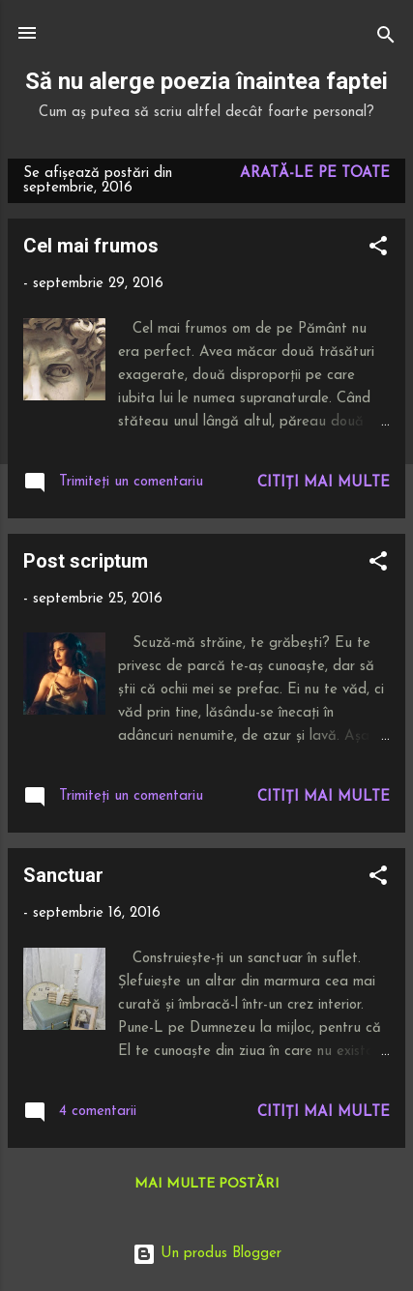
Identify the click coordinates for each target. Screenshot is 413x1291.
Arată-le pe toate (315, 173)
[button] (378, 250)
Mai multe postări (207, 1184)
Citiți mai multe (323, 483)
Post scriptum (85, 560)
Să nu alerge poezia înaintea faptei (206, 81)
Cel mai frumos (91, 245)
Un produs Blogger (207, 1254)
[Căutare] (386, 39)
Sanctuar (63, 875)
